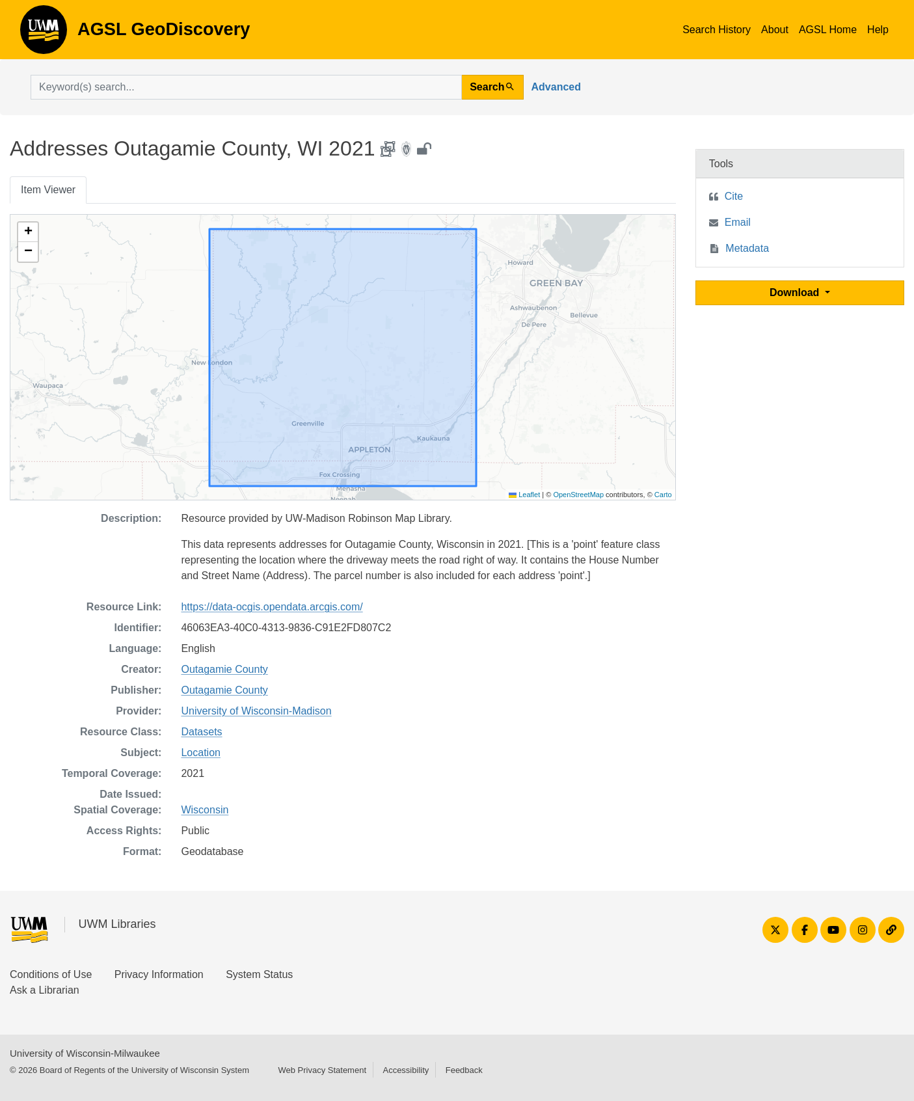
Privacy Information (159, 974)
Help (878, 29)
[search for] (246, 87)
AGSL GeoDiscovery (43, 34)
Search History (716, 29)
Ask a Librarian (44, 990)
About (774, 29)
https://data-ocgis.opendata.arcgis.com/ (271, 606)
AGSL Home (828, 29)
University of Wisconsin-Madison (256, 710)
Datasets (201, 731)
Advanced (556, 86)
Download (796, 292)
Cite (734, 196)
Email (738, 222)
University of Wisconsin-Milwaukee (85, 1053)
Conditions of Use (51, 974)
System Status (259, 974)
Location (201, 752)
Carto (663, 494)
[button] (28, 232)
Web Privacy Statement (322, 1070)
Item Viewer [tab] (48, 189)
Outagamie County (224, 669)
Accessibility (406, 1070)
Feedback (464, 1070)
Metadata (747, 248)
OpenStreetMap (578, 494)
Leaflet (524, 494)
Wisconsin (204, 809)
